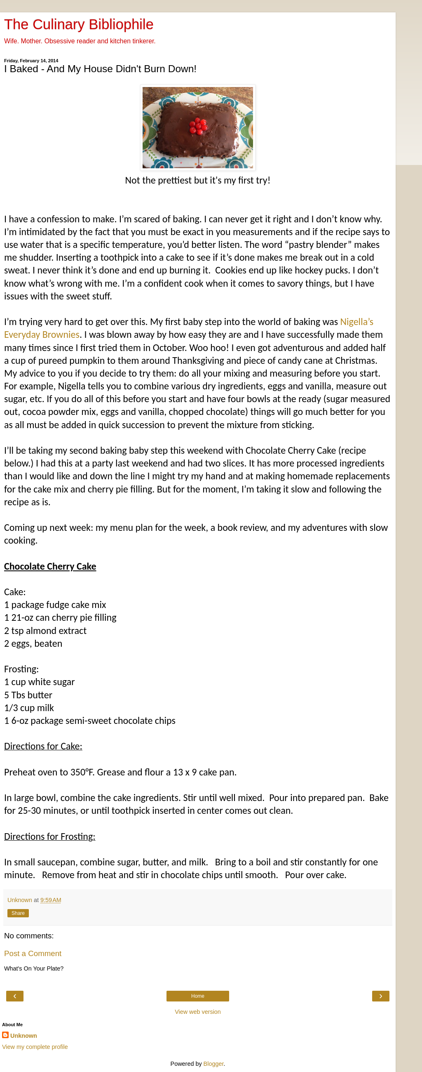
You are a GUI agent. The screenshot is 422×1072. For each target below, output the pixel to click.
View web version (198, 1011)
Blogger (214, 1063)
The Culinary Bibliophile (79, 24)
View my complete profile (35, 1047)
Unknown (23, 1035)
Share (18, 913)
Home (197, 996)
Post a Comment (32, 953)
